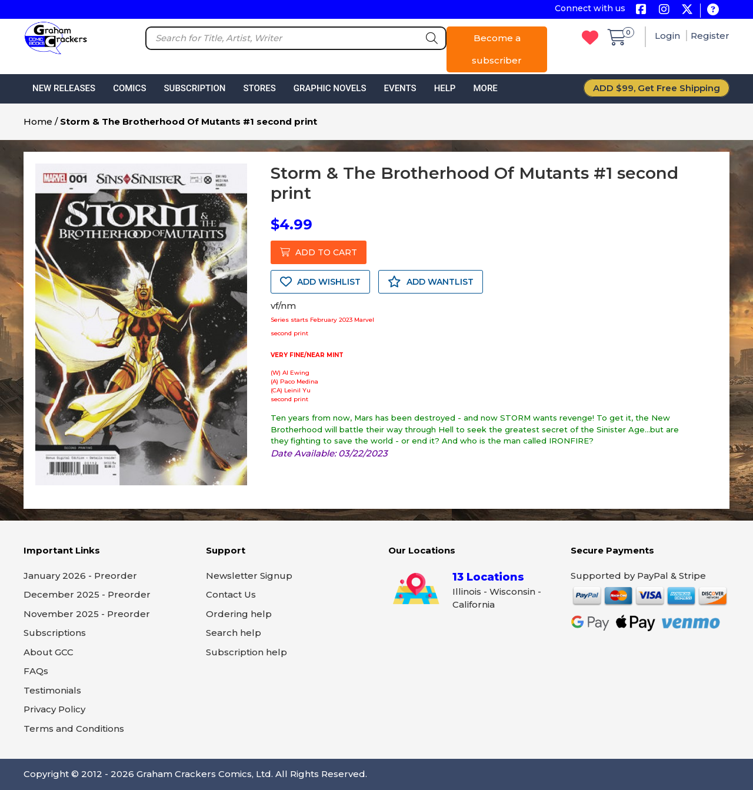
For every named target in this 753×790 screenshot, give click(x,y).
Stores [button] (259, 88)
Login (668, 35)
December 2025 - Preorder (87, 594)
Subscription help (246, 652)
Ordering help (239, 613)
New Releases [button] (63, 88)
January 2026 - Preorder (80, 575)
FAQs (36, 670)
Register (710, 35)
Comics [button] (129, 88)
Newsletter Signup (249, 575)
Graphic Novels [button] (330, 88)
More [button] (485, 88)
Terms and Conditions (74, 728)
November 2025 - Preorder (87, 613)
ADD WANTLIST (431, 282)
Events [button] (400, 88)
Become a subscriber (497, 49)
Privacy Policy (54, 709)
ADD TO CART (318, 252)
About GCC (49, 652)
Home (38, 121)
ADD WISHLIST (320, 282)
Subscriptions (55, 632)
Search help (233, 632)
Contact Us (231, 594)
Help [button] (445, 88)
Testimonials (52, 690)
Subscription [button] (195, 88)
